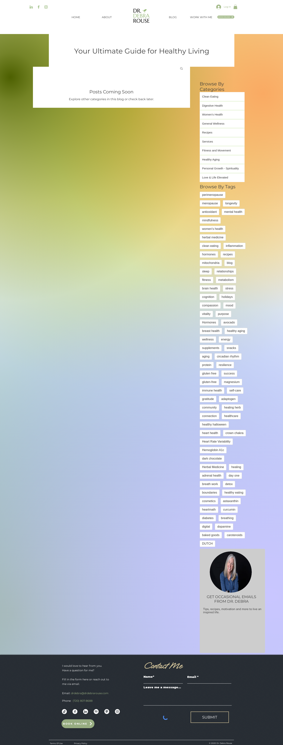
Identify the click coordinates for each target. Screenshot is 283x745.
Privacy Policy (80, 743)
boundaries (209, 492)
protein (206, 365)
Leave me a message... (162, 687)
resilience (225, 365)
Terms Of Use (56, 743)
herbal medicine (213, 237)
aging (206, 356)
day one (234, 475)
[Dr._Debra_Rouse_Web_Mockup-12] (75, 711)
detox (229, 484)
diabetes (208, 518)
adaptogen (228, 399)
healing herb (232, 407)
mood (229, 305)
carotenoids (234, 535)
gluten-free (209, 382)
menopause (210, 203)
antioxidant (209, 211)
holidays (227, 296)
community (209, 407)
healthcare (231, 416)
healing (236, 467)
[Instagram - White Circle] (117, 711)
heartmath (209, 509)
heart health (210, 433)
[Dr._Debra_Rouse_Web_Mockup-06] (31, 7)
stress (229, 288)
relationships (225, 271)
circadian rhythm (228, 356)
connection (209, 416)
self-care (235, 390)
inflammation (234, 245)
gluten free (209, 373)
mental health (233, 211)
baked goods (211, 535)
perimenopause (212, 194)
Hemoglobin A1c (213, 450)
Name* (148, 676)
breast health (211, 331)
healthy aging (236, 331)
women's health (212, 228)
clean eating (210, 245)
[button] (235, 6)
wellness (208, 339)
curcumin (229, 509)
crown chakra (234, 433)
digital (206, 526)
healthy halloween (214, 424)
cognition (208, 296)
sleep (205, 271)
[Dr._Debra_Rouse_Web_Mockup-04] (46, 7)
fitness (206, 279)
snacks (231, 348)
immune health (212, 390)
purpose (223, 314)
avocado (229, 322)
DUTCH (207, 543)
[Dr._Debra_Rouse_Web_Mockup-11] (106, 711)
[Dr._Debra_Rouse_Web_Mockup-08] (38, 7)
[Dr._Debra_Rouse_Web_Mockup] (64, 711)
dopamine (224, 526)
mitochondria (211, 262)
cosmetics (209, 501)
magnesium (232, 382)
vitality (206, 314)
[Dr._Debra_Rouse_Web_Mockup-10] (96, 711)
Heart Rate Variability (216, 441)
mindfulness (210, 220)
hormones (209, 254)
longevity (231, 203)
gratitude (208, 399)
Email (191, 676)
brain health (210, 288)
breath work (210, 484)
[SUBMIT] (210, 717)
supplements (210, 348)
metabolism (226, 279)
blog (229, 262)
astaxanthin (231, 501)
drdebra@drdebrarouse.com (89, 693)
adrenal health (211, 475)
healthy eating (234, 492)
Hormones (209, 322)
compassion (210, 305)
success (229, 373)
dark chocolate (212, 458)
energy (225, 339)
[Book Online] (225, 17)
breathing (227, 518)
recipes (228, 254)
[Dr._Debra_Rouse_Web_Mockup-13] (85, 711)
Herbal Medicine (213, 467)
